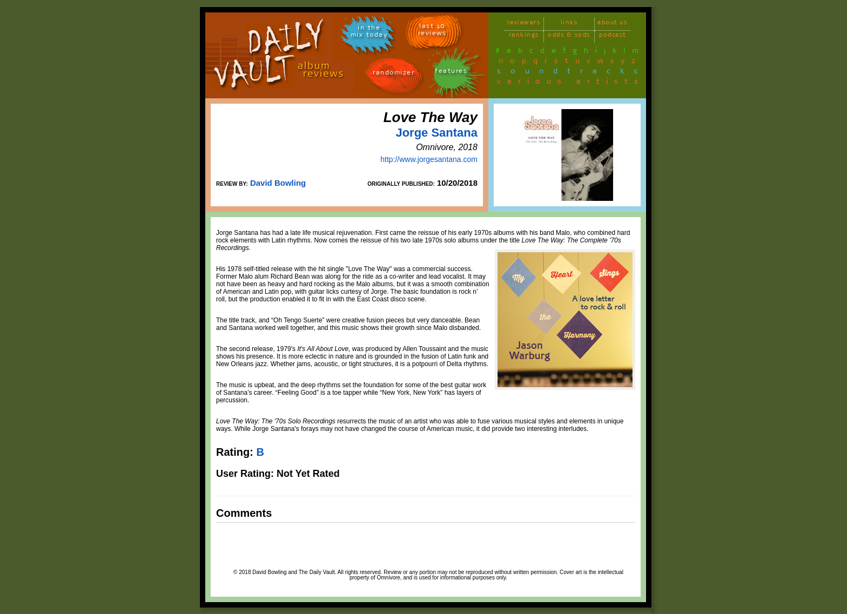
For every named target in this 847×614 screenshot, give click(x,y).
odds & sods (569, 36)
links (569, 24)
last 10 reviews (432, 31)
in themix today (369, 33)
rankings (524, 36)
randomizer (393, 74)
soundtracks (572, 73)
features (451, 72)
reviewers (524, 24)
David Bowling (278, 182)
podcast (612, 36)
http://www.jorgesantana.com (429, 159)
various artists (570, 83)
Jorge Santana (436, 132)
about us (612, 24)
